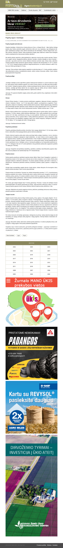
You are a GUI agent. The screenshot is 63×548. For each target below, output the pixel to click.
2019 (31, 255)
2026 (14, 247)
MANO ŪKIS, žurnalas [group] (13, 10)
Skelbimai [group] (23, 10)
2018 (48, 255)
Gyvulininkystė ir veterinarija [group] (51, 10)
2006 (48, 270)
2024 (48, 247)
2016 (31, 258)
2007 (31, 270)
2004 (31, 274)
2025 (31, 247)
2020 (14, 255)
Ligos (18, 235)
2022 (31, 251)
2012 (48, 262)
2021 (48, 251)
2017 (14, 258)
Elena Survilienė (10, 235)
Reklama (49, 545)
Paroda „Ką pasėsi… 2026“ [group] (35, 10)
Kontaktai (55, 545)
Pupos (24, 235)
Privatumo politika (41, 545)
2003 (48, 274)
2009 (48, 266)
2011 (14, 266)
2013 (31, 262)
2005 (14, 274)
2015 (48, 258)
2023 (14, 251)
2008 (14, 270)
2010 (31, 266)
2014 (14, 262)
